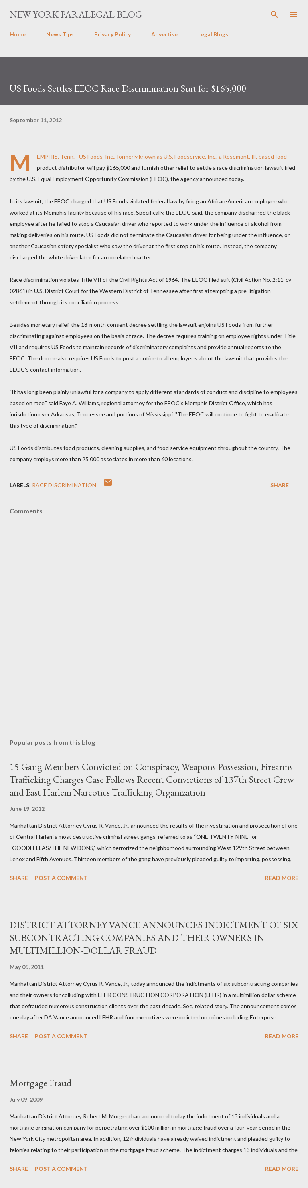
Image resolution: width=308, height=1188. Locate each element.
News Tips (60, 34)
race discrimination (64, 485)
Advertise (164, 34)
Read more (281, 877)
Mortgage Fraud (40, 1083)
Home (18, 34)
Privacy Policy (112, 34)
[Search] (274, 14)
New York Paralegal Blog (76, 14)
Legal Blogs (213, 34)
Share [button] (279, 485)
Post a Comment (61, 877)
